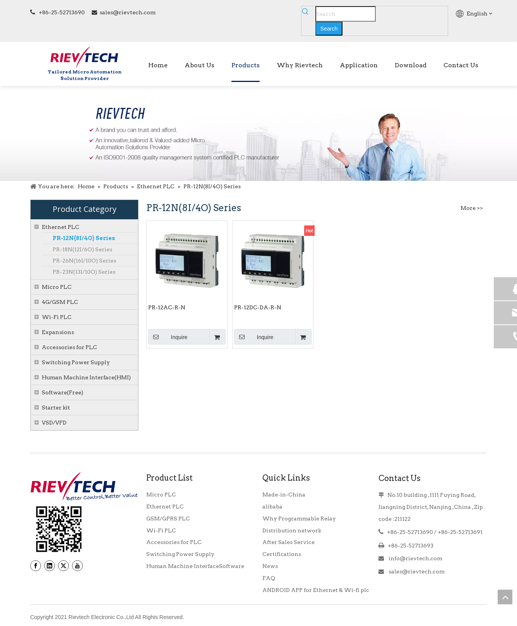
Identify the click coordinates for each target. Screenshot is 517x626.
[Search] (345, 14)
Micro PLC (57, 287)
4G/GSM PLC (60, 302)
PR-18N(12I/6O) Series (82, 249)
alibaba (272, 506)
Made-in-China (283, 494)
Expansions (58, 332)
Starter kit (56, 407)
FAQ (268, 578)
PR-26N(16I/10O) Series (84, 261)
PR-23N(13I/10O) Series (84, 272)
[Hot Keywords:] (328, 29)
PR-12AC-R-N (166, 307)
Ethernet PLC (60, 227)
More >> (472, 208)
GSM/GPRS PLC (168, 518)
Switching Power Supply (76, 362)
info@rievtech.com (414, 558)
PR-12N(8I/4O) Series (84, 238)
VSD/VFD (54, 423)
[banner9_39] (59, 529)
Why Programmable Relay (299, 518)
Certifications (281, 554)
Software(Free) (62, 392)
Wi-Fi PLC (57, 317)
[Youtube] (77, 565)
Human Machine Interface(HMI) (86, 377)
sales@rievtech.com (127, 12)
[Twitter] (63, 565)
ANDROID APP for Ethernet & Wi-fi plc (315, 590)
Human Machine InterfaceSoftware (195, 566)
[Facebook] (35, 565)
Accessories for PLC (69, 347)
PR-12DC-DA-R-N (257, 307)
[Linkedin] (49, 565)
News (270, 566)
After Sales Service (288, 542)
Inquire (167, 337)
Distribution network (291, 530)
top (505, 597)
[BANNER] (258, 133)
